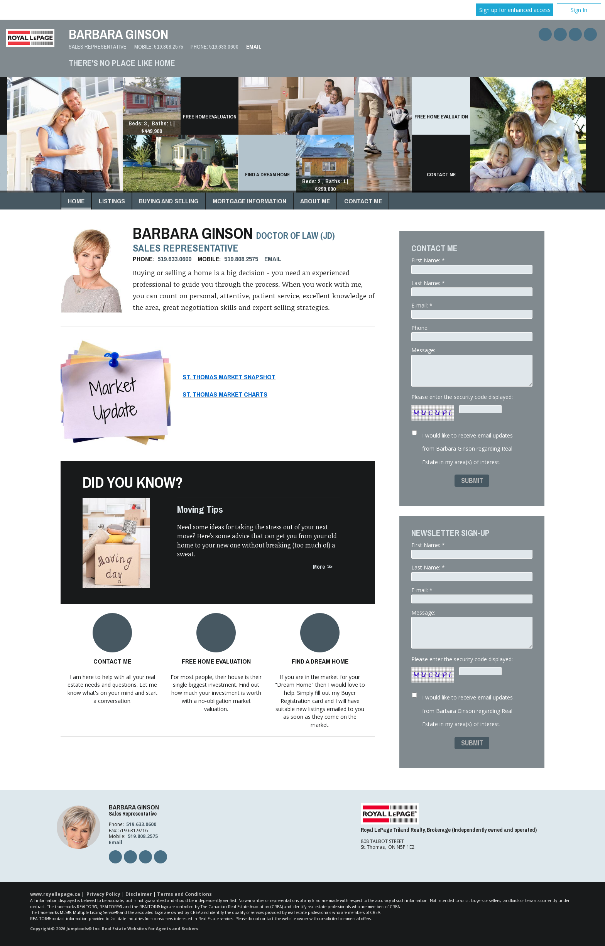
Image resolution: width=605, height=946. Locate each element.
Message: (471, 366)
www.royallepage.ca (55, 894)
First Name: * (471, 265)
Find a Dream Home (320, 661)
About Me (315, 200)
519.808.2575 (168, 47)
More (319, 566)
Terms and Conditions (184, 894)
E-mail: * (471, 310)
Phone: (471, 332)
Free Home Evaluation (216, 661)
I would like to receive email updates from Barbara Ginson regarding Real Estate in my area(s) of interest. (467, 449)
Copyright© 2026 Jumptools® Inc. (65, 928)
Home (76, 200)
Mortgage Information (249, 200)
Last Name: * (471, 287)
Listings (112, 200)
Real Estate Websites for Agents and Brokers (150, 928)
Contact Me (363, 200)
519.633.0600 (223, 47)
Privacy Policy (103, 894)
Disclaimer (138, 894)
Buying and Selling (168, 200)
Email (254, 47)
